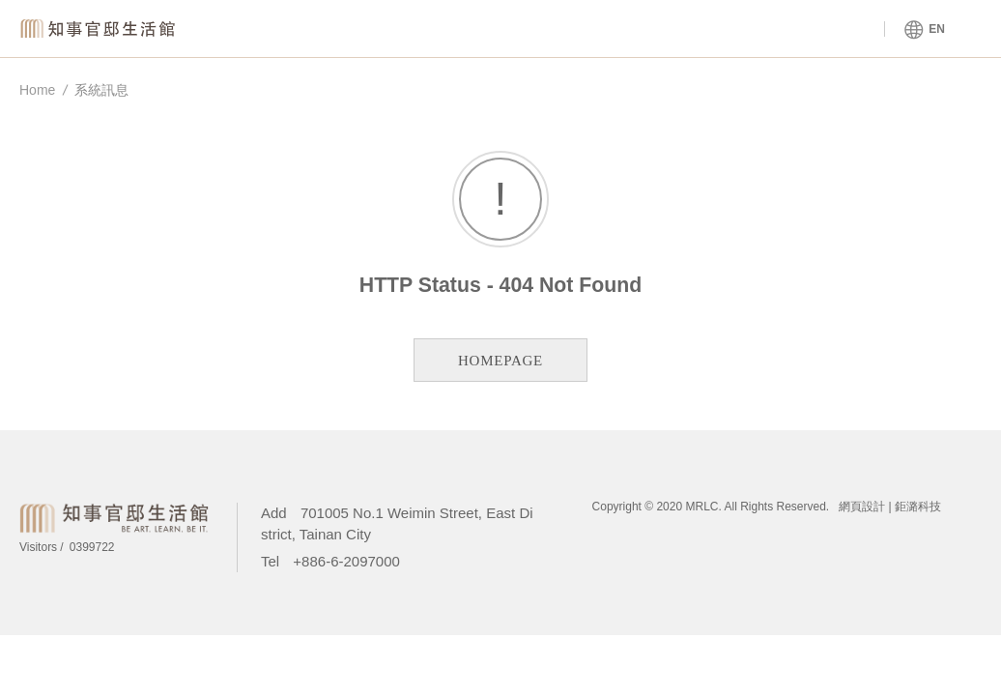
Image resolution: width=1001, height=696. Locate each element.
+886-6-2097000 (346, 561)
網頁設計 (862, 506)
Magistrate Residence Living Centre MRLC (101, 28)
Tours (798, 29)
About (625, 29)
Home (37, 90)
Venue (452, 29)
